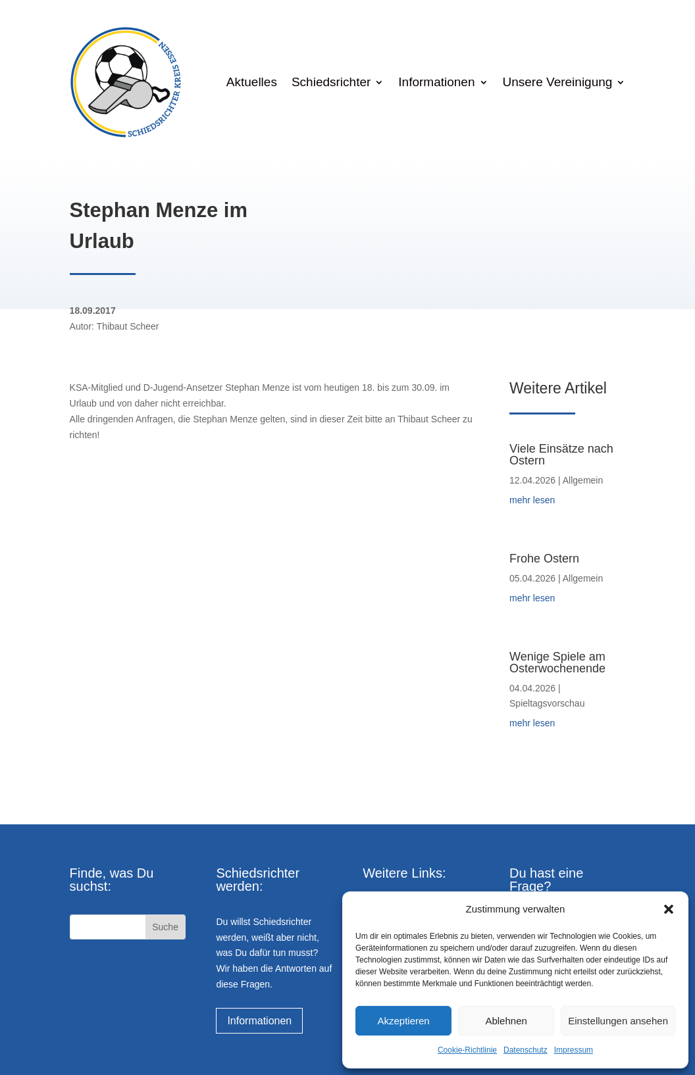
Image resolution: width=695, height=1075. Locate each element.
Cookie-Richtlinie (467, 1050)
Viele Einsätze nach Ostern (561, 454)
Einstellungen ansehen (618, 1020)
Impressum (573, 1050)
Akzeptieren (403, 1020)
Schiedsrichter (331, 82)
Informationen (436, 82)
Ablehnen (506, 1020)
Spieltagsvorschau (546, 703)
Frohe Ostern (544, 558)
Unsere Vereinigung (558, 82)
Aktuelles (251, 82)
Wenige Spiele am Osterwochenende (557, 662)
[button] (668, 909)
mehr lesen (532, 500)
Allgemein (583, 480)
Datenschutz (525, 1050)
